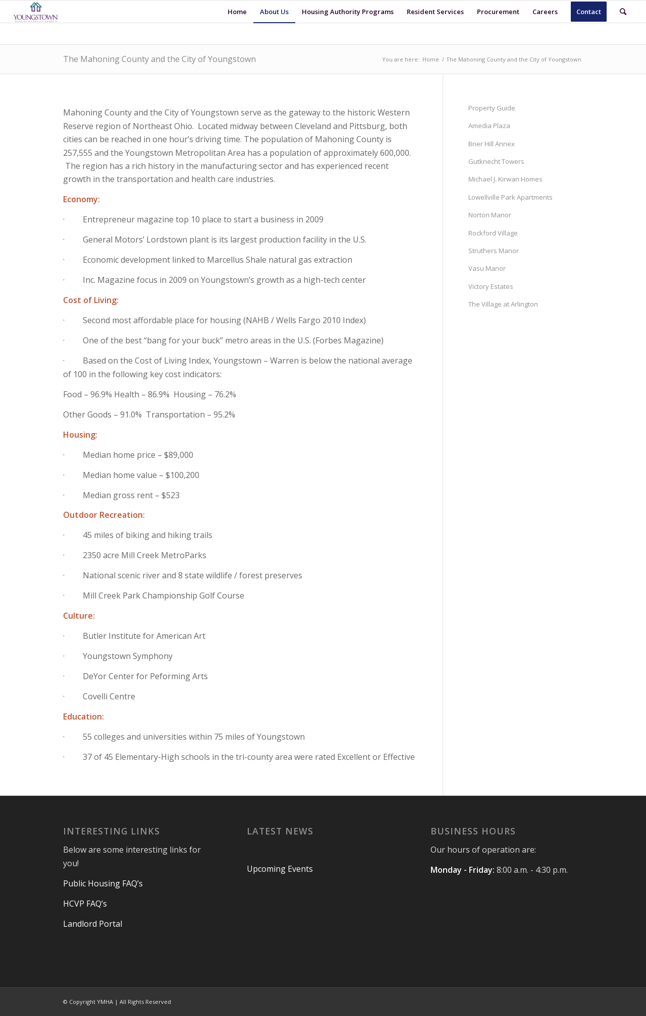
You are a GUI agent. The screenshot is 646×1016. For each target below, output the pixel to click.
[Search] (623, 12)
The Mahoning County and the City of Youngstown (159, 59)
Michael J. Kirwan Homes (505, 179)
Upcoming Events (280, 868)
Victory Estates (490, 286)
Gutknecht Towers (496, 161)
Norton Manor (489, 214)
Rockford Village (493, 232)
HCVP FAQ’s (86, 903)
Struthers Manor (493, 250)
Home (430, 59)
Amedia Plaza (489, 125)
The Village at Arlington (503, 304)
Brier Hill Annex (491, 143)
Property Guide (491, 107)
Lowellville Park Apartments (510, 197)
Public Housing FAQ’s (104, 883)
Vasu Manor (487, 268)
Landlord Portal (92, 923)
